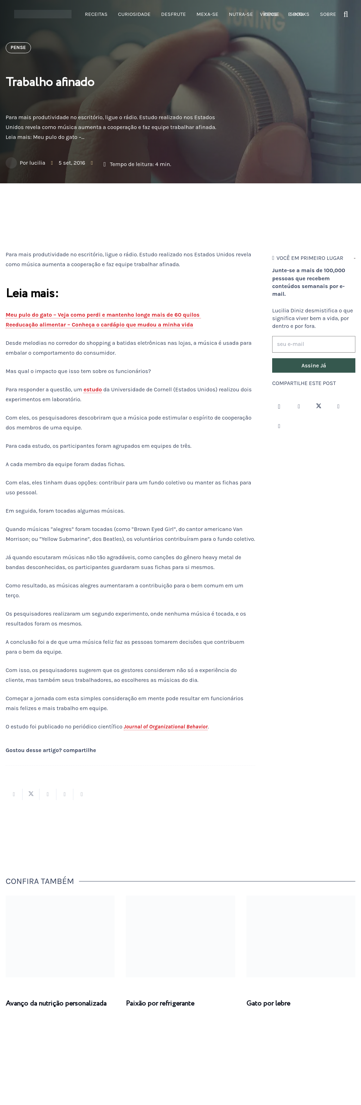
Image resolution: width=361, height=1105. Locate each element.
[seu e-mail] (313, 344)
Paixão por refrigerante (160, 1004)
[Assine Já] (313, 365)
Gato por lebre (268, 1004)
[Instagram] (279, 406)
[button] (346, 14)
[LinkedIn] (279, 426)
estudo (93, 389)
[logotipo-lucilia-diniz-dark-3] (43, 14)
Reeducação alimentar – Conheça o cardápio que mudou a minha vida (99, 324)
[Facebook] (299, 406)
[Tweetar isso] (31, 794)
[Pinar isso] (64, 794)
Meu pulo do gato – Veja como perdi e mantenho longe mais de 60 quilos (103, 314)
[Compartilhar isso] (14, 794)
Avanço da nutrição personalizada (56, 1004)
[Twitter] (319, 406)
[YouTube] (338, 406)
